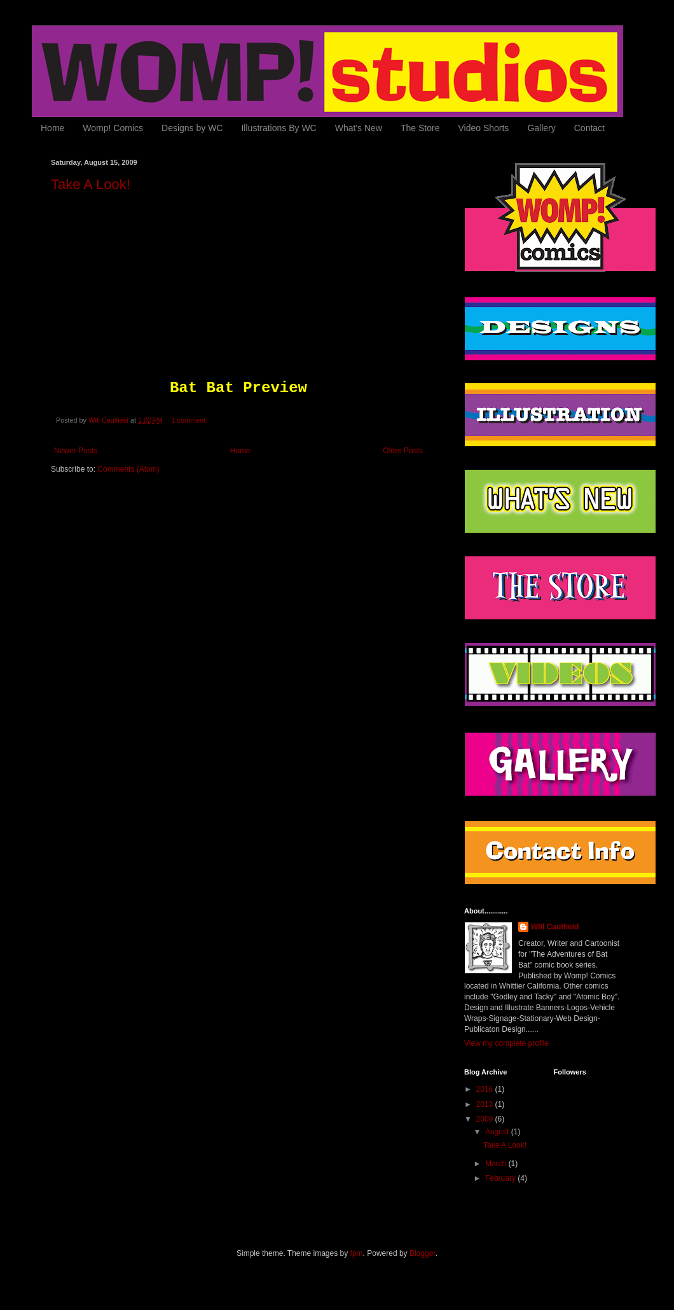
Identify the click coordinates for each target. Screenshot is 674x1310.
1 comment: (190, 420)
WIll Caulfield (555, 926)
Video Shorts (483, 128)
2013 (485, 1104)
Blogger (422, 1253)
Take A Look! (90, 184)
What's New (358, 128)
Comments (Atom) (128, 469)
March (497, 1163)
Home (52, 128)
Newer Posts (75, 450)
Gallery (541, 128)
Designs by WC (192, 128)
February (501, 1178)
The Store (420, 128)
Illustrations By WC (278, 128)
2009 (485, 1119)
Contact (589, 128)
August (498, 1131)
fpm (356, 1253)
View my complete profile (506, 1043)
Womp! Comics (113, 128)
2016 (485, 1089)
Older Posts (403, 450)
